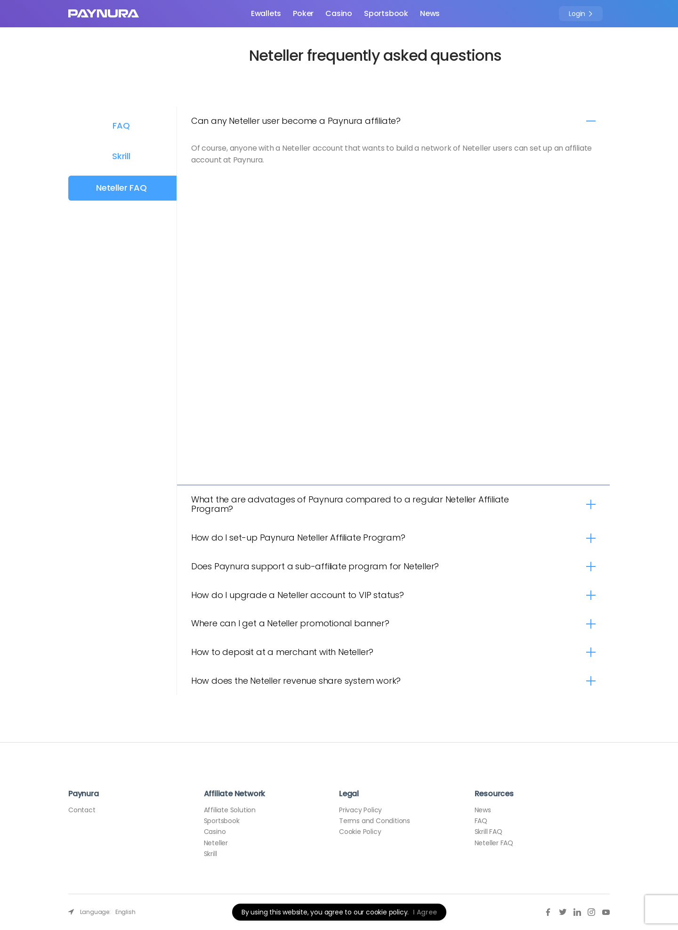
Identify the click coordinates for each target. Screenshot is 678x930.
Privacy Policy (360, 810)
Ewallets (266, 13)
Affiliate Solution (230, 810)
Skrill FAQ (488, 831)
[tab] (393, 121)
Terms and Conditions (374, 820)
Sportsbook (386, 13)
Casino (338, 13)
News (430, 13)
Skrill (121, 156)
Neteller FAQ (121, 188)
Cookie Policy (360, 831)
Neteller (216, 843)
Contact (82, 810)
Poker (303, 13)
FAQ (121, 125)
